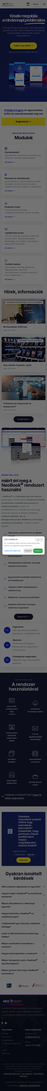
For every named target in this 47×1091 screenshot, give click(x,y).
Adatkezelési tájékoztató (12, 551)
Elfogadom (38, 551)
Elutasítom (28, 551)
